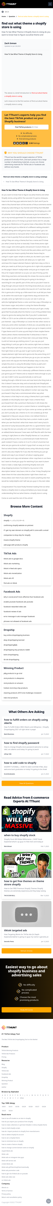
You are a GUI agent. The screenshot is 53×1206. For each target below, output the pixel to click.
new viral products (11, 698)
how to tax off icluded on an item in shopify (16, 1118)
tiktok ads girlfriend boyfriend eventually (15, 1167)
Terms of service (7, 1191)
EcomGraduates (9, 774)
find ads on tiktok (10, 583)
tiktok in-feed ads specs (13, 568)
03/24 (10, 1111)
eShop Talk (7, 754)
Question (12, 16)
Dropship (5, 1077)
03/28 (30, 1106)
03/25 (4, 1111)
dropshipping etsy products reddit (17, 650)
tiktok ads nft (9, 578)
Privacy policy (6, 1194)
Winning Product (7, 1080)
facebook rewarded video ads (15, 607)
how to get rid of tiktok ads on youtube (15, 1174)
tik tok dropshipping (11, 659)
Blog (3, 1064)
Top (48, 1201)
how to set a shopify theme (11, 1138)
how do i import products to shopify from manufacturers (21, 1131)
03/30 (17, 1106)
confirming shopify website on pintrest (18, 525)
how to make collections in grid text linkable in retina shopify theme (24, 1125)
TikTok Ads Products (8, 1054)
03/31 (10, 1106)
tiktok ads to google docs (13, 559)
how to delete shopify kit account (13, 1135)
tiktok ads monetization (13, 573)
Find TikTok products (26, 127)
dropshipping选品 (10, 645)
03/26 (44, 1106)
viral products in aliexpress (14, 678)
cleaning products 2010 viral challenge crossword (22, 693)
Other (22, 1098)
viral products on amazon (13, 683)
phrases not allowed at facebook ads (18, 621)
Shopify (4, 1067)
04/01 (4, 1106)
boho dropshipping (11, 655)
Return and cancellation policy (12, 1197)
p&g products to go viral (13, 673)
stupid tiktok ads (7, 1151)
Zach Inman (10, 43)
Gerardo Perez (9, 941)
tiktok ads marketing (12, 563)
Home (4, 16)
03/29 (24, 1106)
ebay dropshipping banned (14, 640)
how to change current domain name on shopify (18, 1148)
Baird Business (9, 734)
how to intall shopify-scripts (11, 1128)
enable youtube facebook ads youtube (18, 602)
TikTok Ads (5, 1071)
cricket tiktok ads (7, 1164)
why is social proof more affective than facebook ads (24, 597)
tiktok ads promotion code (10, 1170)
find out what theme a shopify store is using (33, 16)
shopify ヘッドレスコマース (14, 520)
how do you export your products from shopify (17, 1122)
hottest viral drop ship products (16, 688)
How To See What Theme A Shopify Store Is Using (25, 182)
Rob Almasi (8, 846)
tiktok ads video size (8, 1177)
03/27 (37, 1106)
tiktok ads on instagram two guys (13, 1157)
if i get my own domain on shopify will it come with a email (26, 530)
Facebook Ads (6, 1074)
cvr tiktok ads (6, 1180)
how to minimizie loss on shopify (12, 1141)
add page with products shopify (16, 545)
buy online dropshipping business (17, 635)
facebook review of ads (12, 611)
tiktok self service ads (9, 1161)
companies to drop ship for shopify (17, 535)
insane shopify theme (12, 540)
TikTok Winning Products (10, 1050)
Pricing (4, 1057)
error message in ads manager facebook (19, 616)
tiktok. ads (5, 1154)
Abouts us (5, 1187)
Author (4, 1087)
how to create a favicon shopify (12, 1144)
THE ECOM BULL (9, 895)
